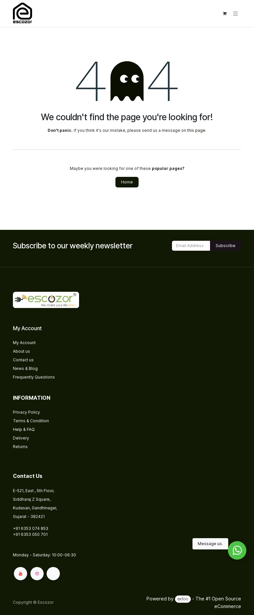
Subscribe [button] (225, 245)
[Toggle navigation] (235, 13)
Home (127, 181)
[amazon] (53, 573)
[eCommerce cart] (224, 13)
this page (196, 130)
